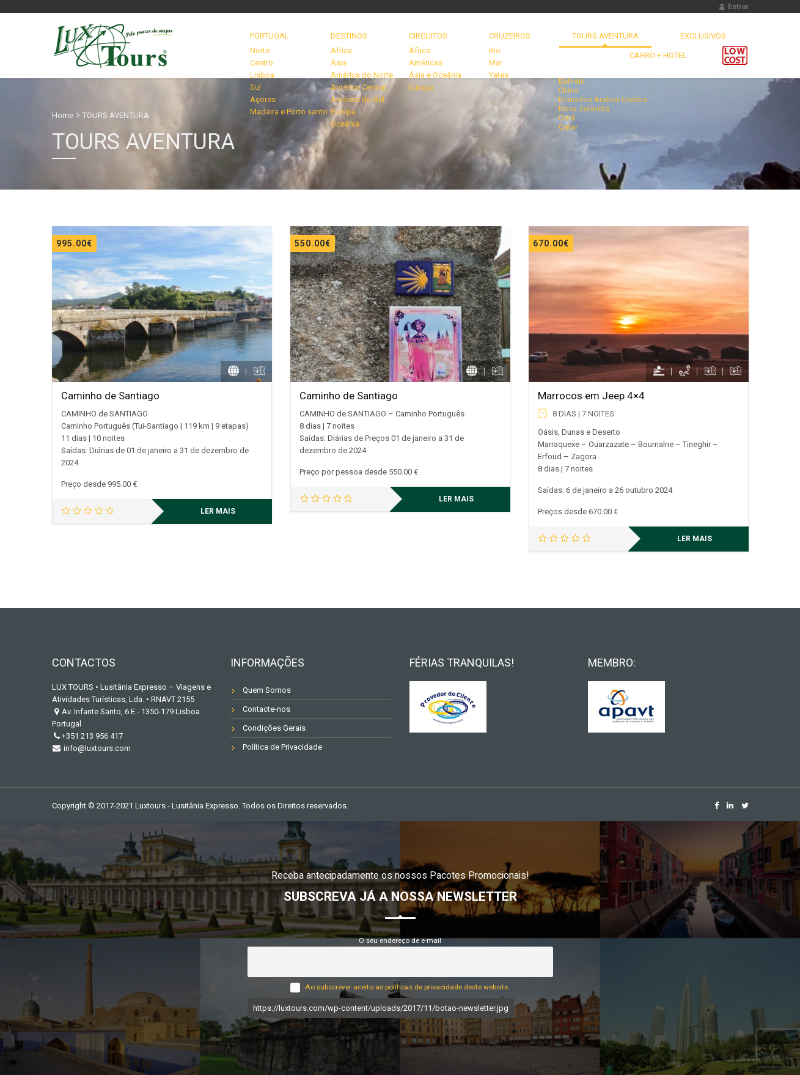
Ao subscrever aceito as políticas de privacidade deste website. (407, 987)
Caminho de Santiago (110, 396)
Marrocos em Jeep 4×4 (591, 396)
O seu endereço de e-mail (400, 940)
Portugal (239, 45)
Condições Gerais (274, 728)
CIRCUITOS (365, 45)
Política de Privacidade (282, 747)
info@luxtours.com (96, 748)
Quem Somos (267, 690)
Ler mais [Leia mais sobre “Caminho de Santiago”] (217, 511)
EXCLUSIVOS (590, 45)
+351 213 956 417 (92, 736)
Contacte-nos (266, 709)
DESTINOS (302, 45)
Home (62, 115)
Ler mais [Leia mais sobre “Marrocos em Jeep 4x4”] (694, 538)
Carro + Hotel (666, 45)
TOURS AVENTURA (510, 45)
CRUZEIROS (431, 45)
